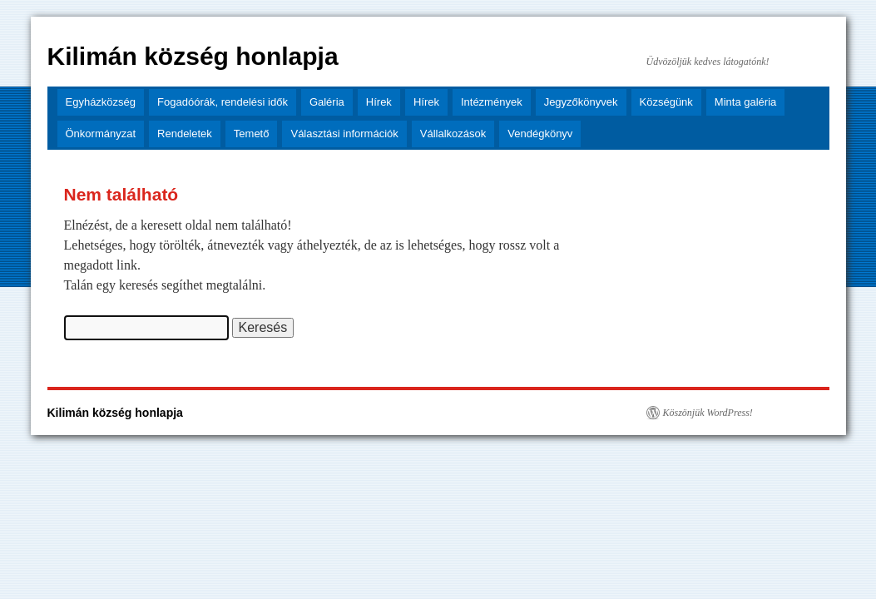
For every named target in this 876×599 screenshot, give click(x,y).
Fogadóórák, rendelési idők (222, 102)
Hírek (379, 102)
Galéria (326, 102)
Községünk (666, 102)
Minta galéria (745, 102)
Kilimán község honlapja (193, 56)
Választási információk (344, 133)
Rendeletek (184, 133)
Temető (252, 133)
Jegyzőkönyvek (581, 102)
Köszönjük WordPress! (708, 412)
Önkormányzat (101, 133)
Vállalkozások (453, 133)
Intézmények (491, 102)
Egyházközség (101, 102)
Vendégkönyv (539, 133)
